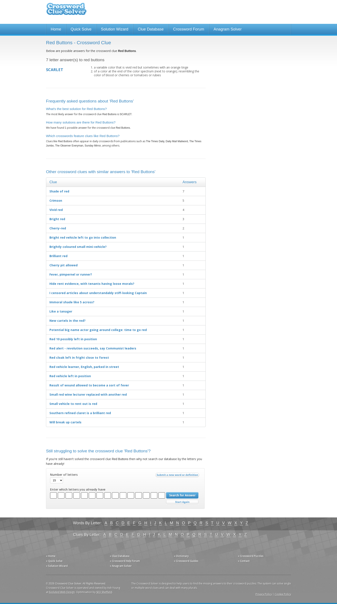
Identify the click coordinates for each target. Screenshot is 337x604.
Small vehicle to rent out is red (73, 404)
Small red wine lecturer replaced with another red (88, 394)
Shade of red (59, 191)
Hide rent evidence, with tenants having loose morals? (91, 284)
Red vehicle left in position (70, 376)
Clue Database (151, 29)
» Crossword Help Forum (125, 561)
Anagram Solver (228, 29)
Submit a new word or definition (177, 476)
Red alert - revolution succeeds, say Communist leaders (92, 348)
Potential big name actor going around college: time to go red (98, 330)
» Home (50, 556)
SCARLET (54, 69)
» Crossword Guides (186, 561)
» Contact (244, 561)
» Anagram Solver (121, 566)
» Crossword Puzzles (250, 556)
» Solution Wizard (57, 566)
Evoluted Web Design (62, 592)
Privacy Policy (264, 594)
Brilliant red (58, 256)
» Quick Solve (54, 561)
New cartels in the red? (67, 321)
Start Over (182, 502)
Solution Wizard (114, 29)
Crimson (55, 200)
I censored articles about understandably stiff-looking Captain (98, 293)
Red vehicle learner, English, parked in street (84, 367)
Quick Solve (81, 29)
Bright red (57, 219)
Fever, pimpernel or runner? (70, 274)
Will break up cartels (65, 422)
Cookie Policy (283, 594)
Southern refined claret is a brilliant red (80, 413)
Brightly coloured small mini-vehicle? (78, 247)
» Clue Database (120, 556)
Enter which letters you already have (77, 489)
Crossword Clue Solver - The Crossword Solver (66, 11)
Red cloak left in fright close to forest (79, 357)
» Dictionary (181, 556)
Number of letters (64, 475)
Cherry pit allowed (63, 265)
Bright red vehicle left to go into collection (82, 237)
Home (56, 29)
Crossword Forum (188, 29)
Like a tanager (60, 311)
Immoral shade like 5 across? (71, 302)
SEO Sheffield (104, 592)
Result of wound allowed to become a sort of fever (89, 385)
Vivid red (56, 210)
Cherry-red (57, 228)
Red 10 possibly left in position (73, 339)
